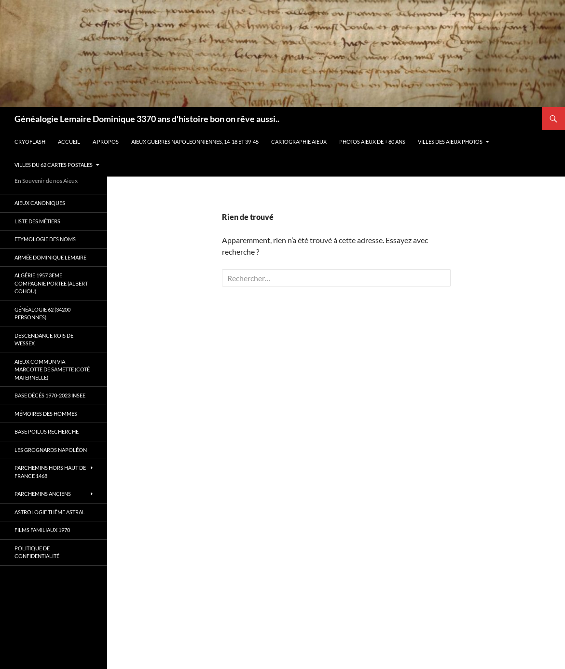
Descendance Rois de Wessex (43, 339)
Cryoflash (29, 141)
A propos (106, 141)
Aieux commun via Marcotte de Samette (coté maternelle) (52, 369)
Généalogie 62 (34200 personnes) (42, 313)
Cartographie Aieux (299, 141)
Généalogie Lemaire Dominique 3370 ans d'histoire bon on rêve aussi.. (146, 118)
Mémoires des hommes (45, 413)
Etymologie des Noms (45, 239)
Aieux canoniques (39, 203)
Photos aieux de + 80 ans (372, 141)
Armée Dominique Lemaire (50, 257)
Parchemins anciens (42, 494)
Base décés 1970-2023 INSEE (49, 395)
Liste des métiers (37, 221)
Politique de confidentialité (36, 552)
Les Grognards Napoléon (50, 450)
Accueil (69, 141)
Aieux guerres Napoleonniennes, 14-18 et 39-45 (195, 141)
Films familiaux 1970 (42, 530)
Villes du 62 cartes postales (53, 165)
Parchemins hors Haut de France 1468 (50, 471)
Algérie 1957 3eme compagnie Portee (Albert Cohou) (51, 283)
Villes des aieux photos (450, 141)
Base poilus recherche (46, 431)
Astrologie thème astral (49, 512)
